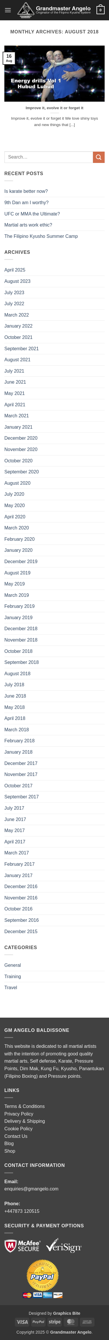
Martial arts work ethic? (28, 224)
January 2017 (18, 875)
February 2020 (19, 539)
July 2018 (14, 684)
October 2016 (18, 908)
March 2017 (16, 852)
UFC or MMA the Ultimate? (32, 213)
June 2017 (15, 819)
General (12, 965)
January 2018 (18, 752)
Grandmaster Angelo (71, 1332)
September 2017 (21, 796)
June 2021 (15, 382)
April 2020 (14, 516)
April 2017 (14, 841)
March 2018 (16, 729)
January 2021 (18, 427)
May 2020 (14, 505)
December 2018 (20, 628)
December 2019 (20, 561)
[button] (7, 10)
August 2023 (17, 281)
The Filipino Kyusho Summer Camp (41, 236)
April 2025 (14, 269)
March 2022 (16, 314)
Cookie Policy (18, 1128)
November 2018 (20, 639)
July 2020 (14, 494)
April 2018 (14, 718)
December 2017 (20, 763)
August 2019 (17, 572)
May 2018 (14, 707)
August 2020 (17, 483)
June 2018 (15, 696)
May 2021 (14, 393)
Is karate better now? (26, 191)
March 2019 (16, 595)
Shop (9, 1151)
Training (12, 976)
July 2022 (14, 303)
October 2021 (18, 337)
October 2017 (18, 785)
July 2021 (14, 371)
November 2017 (20, 774)
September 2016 (21, 920)
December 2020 (20, 438)
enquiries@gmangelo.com (31, 1188)
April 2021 (14, 404)
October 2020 (18, 460)
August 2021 (17, 359)
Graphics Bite (67, 1313)
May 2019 (14, 583)
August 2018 (17, 673)
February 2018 (19, 740)
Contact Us (15, 1136)
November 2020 (20, 449)
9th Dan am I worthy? (27, 202)
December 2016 (20, 886)
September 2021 (21, 348)
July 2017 (14, 808)
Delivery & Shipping (24, 1121)
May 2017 (14, 830)
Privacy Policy (18, 1113)
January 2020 (18, 550)
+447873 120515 (22, 1211)
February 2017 (19, 864)
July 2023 (14, 292)
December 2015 (20, 931)
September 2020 (21, 471)
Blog (9, 1143)
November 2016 (20, 897)
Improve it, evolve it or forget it (54, 108)
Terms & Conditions (24, 1106)
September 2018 (21, 662)
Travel (10, 987)
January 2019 (18, 617)
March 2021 (16, 415)
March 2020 (16, 527)
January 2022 (18, 326)
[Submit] (99, 157)
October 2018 (18, 651)
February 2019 (19, 606)
